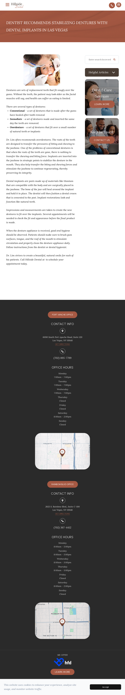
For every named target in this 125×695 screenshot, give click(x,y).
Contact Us (102, 140)
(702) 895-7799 (62, 358)
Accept (105, 687)
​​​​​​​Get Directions (62, 344)
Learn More (101, 104)
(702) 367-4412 (62, 527)
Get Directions (62, 514)
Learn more (62, 671)
